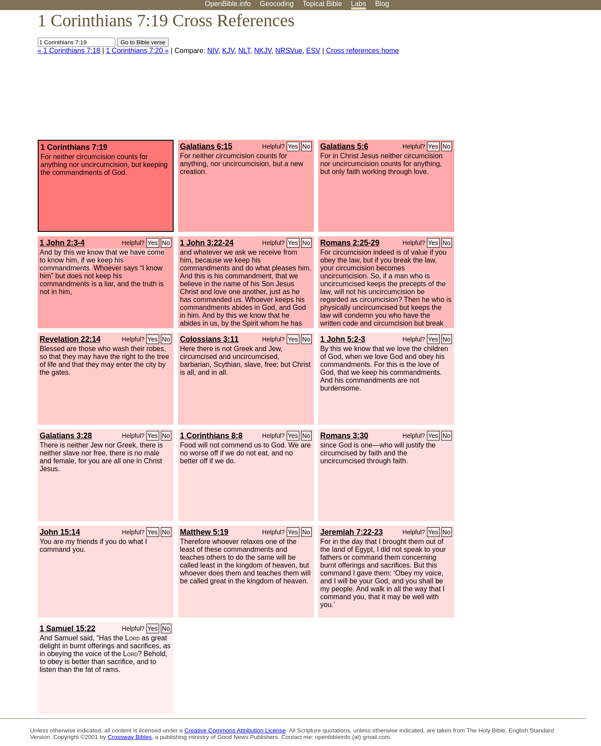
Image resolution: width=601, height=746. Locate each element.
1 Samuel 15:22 (68, 628)
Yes (293, 146)
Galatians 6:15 (206, 146)
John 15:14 (60, 532)
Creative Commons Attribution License (235, 730)
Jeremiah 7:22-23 (351, 532)
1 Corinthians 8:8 (211, 435)
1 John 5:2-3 (343, 339)
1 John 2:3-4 (62, 242)
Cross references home (362, 50)
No (306, 146)
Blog (382, 3)
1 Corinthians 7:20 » (137, 50)
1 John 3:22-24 (207, 242)
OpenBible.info (228, 3)
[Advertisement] (512, 78)
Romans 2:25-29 (350, 242)
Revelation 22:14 (70, 339)
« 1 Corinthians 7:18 (69, 50)
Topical (322, 3)
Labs (358, 3)
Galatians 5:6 (344, 146)
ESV (313, 50)
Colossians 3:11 (209, 339)
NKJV (262, 50)
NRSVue (288, 50)
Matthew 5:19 (204, 532)
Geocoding (277, 3)
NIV (212, 50)
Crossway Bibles (130, 737)
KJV (228, 50)
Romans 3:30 (344, 435)
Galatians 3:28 (66, 435)
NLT (244, 50)
